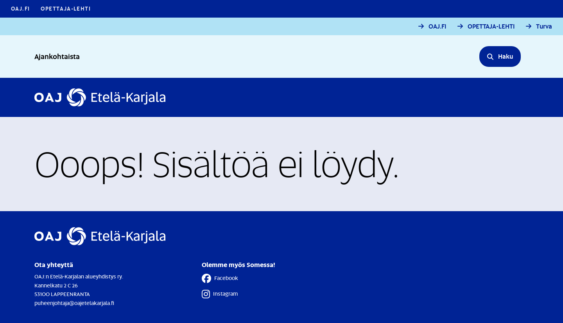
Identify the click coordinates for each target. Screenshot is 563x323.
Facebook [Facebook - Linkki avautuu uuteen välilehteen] (220, 278)
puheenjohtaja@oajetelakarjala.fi (74, 303)
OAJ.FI (437, 26)
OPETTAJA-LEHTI (491, 26)
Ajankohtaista (57, 56)
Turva (544, 26)
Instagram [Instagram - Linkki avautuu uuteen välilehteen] (220, 294)
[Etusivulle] (99, 97)
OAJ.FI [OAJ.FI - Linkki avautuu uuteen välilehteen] (20, 8)
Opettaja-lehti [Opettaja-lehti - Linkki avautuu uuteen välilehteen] (66, 8)
